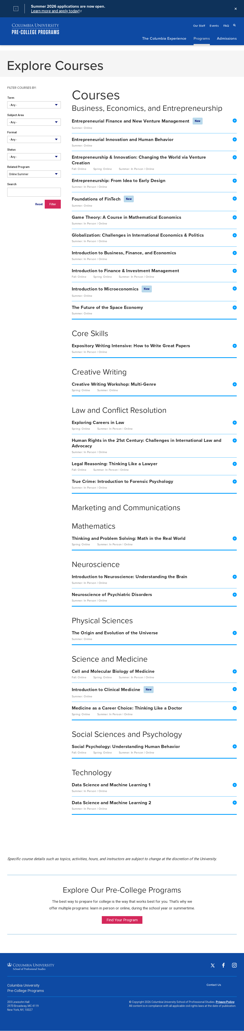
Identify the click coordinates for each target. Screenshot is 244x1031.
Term (10, 97)
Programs (202, 38)
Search (11, 184)
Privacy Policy (225, 1002)
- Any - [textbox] (13, 105)
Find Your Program (122, 920)
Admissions (227, 38)
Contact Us (214, 985)
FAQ (226, 26)
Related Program (18, 166)
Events (214, 26)
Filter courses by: (21, 88)
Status (11, 149)
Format (12, 132)
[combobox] (34, 104)
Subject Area (15, 115)
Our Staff (199, 26)
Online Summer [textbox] (18, 174)
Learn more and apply (56, 11)
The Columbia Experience (164, 38)
